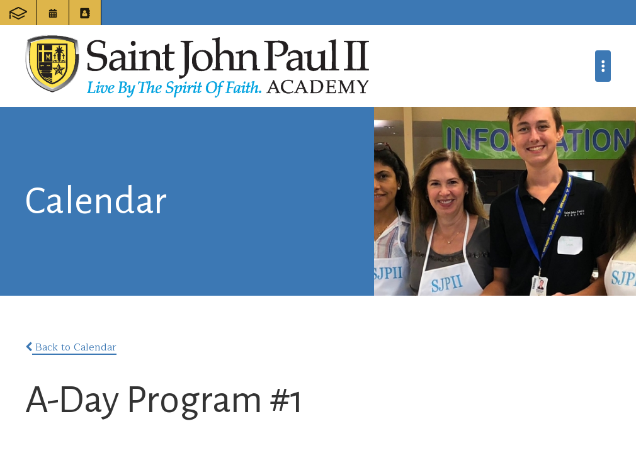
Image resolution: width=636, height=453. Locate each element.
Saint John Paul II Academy (197, 66)
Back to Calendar (70, 347)
